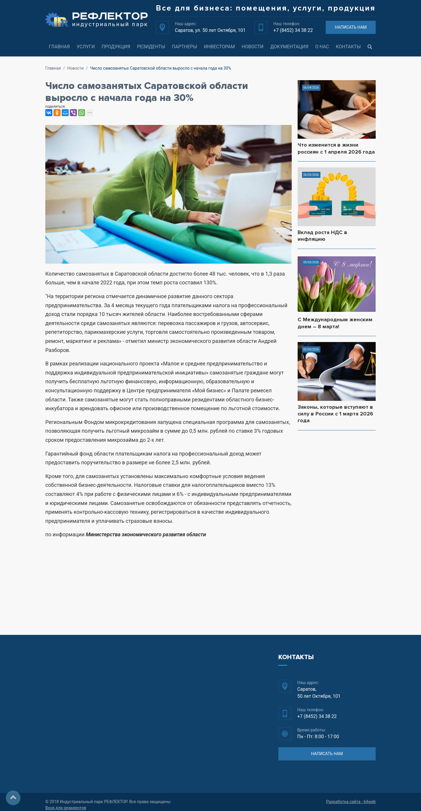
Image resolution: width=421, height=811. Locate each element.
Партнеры (184, 46)
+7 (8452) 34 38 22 (293, 30)
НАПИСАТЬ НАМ (351, 27)
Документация (289, 46)
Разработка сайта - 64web (351, 801)
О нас (322, 46)
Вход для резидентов (65, 807)
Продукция (115, 46)
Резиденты (151, 46)
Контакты (348, 46)
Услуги (86, 46)
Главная (59, 46)
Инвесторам (219, 46)
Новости (253, 46)
